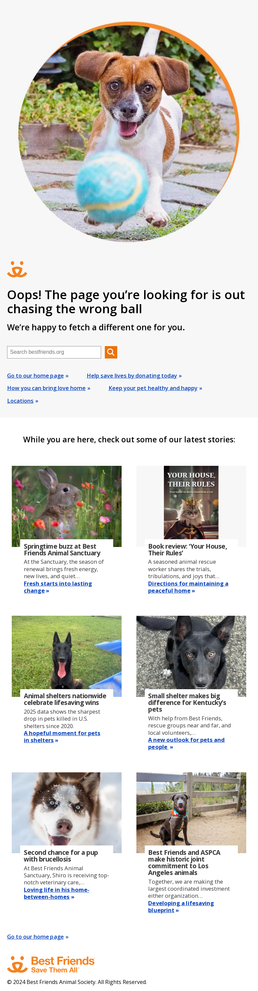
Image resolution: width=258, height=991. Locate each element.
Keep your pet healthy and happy (153, 388)
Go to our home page (35, 375)
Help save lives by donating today (132, 375)
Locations (20, 400)
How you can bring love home (46, 388)
